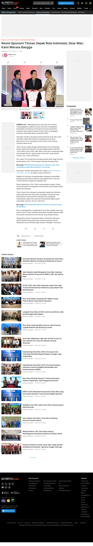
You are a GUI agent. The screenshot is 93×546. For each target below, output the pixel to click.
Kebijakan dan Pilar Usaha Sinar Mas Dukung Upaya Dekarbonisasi (43, 406)
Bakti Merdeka (47, 490)
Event (15, 8)
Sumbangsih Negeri (49, 488)
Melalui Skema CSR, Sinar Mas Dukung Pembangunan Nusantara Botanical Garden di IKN (42, 432)
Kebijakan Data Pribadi (53, 522)
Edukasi (79, 8)
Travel (86, 8)
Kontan (83, 497)
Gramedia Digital (85, 516)
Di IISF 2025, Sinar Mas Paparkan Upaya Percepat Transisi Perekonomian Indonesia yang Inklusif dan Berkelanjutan (43, 287)
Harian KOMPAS (85, 483)
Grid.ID (83, 502)
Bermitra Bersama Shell (50, 481)
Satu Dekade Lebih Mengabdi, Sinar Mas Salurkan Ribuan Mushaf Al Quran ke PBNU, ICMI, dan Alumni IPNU (43, 274)
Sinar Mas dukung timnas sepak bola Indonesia (40, 236)
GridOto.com (84, 504)
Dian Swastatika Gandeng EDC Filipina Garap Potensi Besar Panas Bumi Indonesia (40, 300)
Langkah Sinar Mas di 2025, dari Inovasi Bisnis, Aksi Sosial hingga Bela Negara (43, 313)
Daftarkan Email (8, 511)
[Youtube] (2, 487)
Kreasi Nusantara (55, 12)
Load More (32, 457)
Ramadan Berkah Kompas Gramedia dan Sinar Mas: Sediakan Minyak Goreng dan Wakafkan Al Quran (43, 260)
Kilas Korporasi (15, 40)
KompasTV (84, 485)
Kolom (9, 8)
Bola (41, 8)
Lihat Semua (81, 12)
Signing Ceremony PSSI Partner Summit (27, 236)
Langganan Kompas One (66, 3)
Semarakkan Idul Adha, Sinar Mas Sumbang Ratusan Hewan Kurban (40, 419)
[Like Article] (8, 62)
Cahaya (21, 8)
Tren (53, 8)
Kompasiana (84, 488)
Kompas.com (5, 40)
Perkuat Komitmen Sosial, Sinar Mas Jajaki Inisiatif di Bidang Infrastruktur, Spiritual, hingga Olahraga (43, 446)
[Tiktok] (9, 487)
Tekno (28, 8)
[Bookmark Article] (57, 62)
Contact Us (83, 522)
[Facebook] (2, 484)
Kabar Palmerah (11, 522)
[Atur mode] (82, 3)
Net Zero (31, 490)
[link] (86, 3)
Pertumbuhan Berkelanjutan (69, 12)
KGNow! (83, 493)
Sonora (83, 500)
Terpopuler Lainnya (79, 157)
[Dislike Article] (24, 62)
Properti (72, 8)
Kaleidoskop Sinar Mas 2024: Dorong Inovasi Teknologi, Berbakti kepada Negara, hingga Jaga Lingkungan (42, 354)
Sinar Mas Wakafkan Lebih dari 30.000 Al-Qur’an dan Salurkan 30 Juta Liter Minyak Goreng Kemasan (42, 341)
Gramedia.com (85, 514)
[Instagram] (12, 484)
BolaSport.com (85, 507)
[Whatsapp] (6, 487)
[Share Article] (41, 62)
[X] (6, 484)
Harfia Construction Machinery (26, 12)
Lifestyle (47, 8)
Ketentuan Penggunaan (38, 522)
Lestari (59, 9)
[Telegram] (9, 484)
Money (66, 8)
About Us (20, 522)
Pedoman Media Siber (66, 522)
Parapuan (83, 509)
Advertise (27, 522)
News (3, 8)
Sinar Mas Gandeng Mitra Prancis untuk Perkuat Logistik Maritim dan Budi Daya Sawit (42, 326)
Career (76, 522)
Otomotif (35, 8)
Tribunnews (84, 512)
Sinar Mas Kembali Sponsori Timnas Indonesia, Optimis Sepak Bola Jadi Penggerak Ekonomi (41, 379)
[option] (28, 244)
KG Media (83, 490)
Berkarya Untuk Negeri (43, 12)
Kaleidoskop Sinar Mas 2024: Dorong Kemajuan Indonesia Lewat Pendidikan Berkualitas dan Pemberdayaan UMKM (41, 367)
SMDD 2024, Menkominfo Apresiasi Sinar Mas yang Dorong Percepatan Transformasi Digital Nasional (43, 393)
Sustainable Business (64, 490)
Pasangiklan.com (85, 495)
